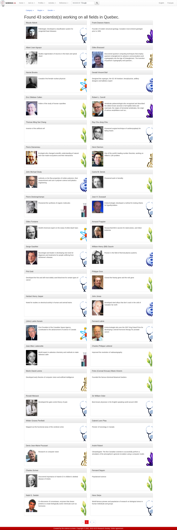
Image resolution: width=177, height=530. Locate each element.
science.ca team (70, 528)
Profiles (41, 3)
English (161, 3)
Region (40, 10)
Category (30, 10)
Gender (51, 10)
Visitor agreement (117, 528)
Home (22, 3)
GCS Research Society (102, 528)
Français (170, 3)
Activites (52, 3)
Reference (63, 3)
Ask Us (31, 3)
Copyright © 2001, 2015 (85, 528)
